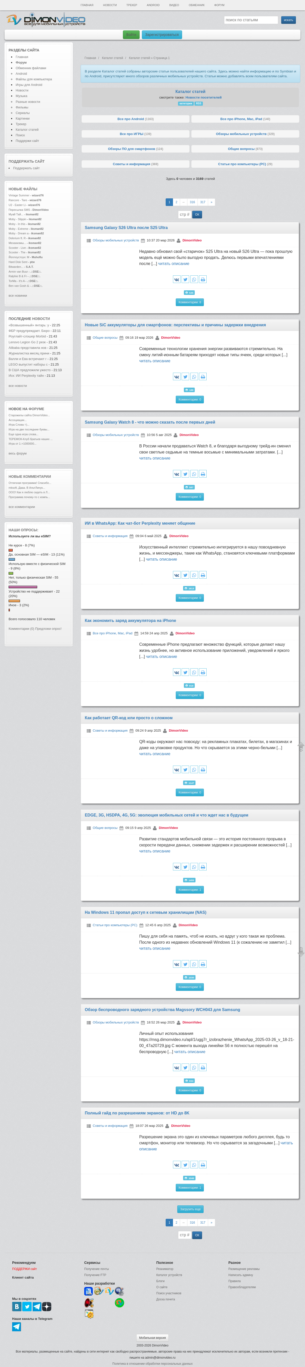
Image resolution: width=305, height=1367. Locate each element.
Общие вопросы (105, 338)
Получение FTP (95, 1275)
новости (41, 319)
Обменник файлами (31, 68)
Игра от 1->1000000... (22, 443)
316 (192, 202)
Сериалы (23, 113)
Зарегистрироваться (162, 35)
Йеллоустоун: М (19, 257)
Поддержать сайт (27, 161)
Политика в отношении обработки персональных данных (152, 1363)
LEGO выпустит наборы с (29, 364)
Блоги (160, 1281)
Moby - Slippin (17, 219)
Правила (234, 1281)
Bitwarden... (16, 266)
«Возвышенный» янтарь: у (29, 325)
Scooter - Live (17, 247)
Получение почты (96, 1269)
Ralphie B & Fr (18, 276)
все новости (18, 386)
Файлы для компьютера (34, 79)
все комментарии (22, 507)
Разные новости (28, 102)
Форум (219, 5)
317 (202, 202)
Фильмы (22, 107)
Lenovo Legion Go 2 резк (27, 342)
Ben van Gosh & (19, 285)
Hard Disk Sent (18, 261)
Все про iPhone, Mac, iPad (113, 633)
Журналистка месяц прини (29, 353)
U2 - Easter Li (17, 204)
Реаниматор (164, 1269)
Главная (87, 5)
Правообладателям (242, 1287)
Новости (110, 5)
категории (186, 103)
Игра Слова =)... (19, 424)
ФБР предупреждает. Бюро (29, 331)
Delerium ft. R (17, 238)
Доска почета (165, 1299)
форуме (36, 409)
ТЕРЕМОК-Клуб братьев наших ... (31, 439)
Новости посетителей (204, 97)
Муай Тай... (16, 214)
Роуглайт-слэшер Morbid (28, 336)
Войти (131, 35)
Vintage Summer (19, 195)
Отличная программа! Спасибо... (30, 482)
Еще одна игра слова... (23, 434)
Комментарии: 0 (190, 399)
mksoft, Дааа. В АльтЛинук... (27, 487)
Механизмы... (17, 242)
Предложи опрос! (48, 629)
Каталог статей (27, 129)
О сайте (161, 1287)
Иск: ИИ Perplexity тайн (26, 375)
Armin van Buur (18, 271)
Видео (174, 5)
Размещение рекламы (244, 1269)
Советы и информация (110, 536)
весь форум (18, 453)
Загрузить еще (190, 1209)
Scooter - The (17, 252)
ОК (197, 214)
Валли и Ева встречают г (28, 359)
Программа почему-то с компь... (29, 497)
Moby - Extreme (18, 228)
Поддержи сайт (27, 141)
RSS (198, 103)
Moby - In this (17, 223)
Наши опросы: (23, 530)
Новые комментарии (30, 476)
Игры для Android (29, 85)
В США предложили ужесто (30, 370)
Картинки (23, 118)
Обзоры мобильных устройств (116, 240)
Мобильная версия (152, 1338)
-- (184, 202)
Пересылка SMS (20, 209)
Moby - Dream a (19, 233)
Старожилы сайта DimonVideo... (29, 415)
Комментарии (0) (21, 629)
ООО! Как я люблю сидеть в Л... (29, 492)
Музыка (21, 96)
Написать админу (240, 1275)
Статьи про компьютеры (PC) (115, 925)
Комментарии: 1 (190, 889)
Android (153, 5)
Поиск (20, 135)
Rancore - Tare (18, 200)
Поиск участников (168, 1293)
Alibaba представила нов (27, 348)
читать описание (173, 263)
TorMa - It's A (17, 280)
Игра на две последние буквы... (29, 429)
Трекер (131, 5)
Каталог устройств (169, 1275)
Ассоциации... (18, 420)
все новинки (18, 295)
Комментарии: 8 (190, 302)
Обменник (196, 5)
